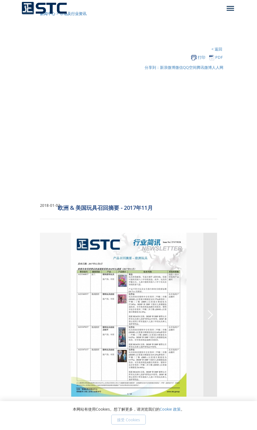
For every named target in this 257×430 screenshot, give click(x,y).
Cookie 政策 (170, 409)
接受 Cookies (128, 419)
